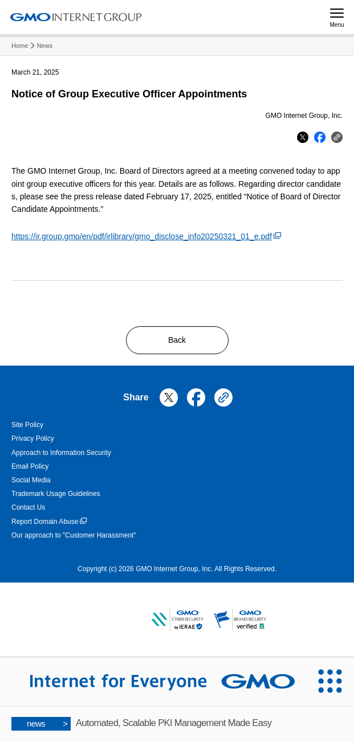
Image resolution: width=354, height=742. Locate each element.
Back (177, 340)
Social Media (31, 480)
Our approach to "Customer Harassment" (73, 535)
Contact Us (28, 507)
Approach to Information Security (61, 453)
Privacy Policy (32, 438)
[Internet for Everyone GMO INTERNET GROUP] (153, 681)
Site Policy (27, 425)
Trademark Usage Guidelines (55, 494)
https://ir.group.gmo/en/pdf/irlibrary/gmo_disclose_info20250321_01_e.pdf (146, 236)
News (44, 45)
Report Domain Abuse (49, 521)
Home (19, 45)
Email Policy (29, 466)
